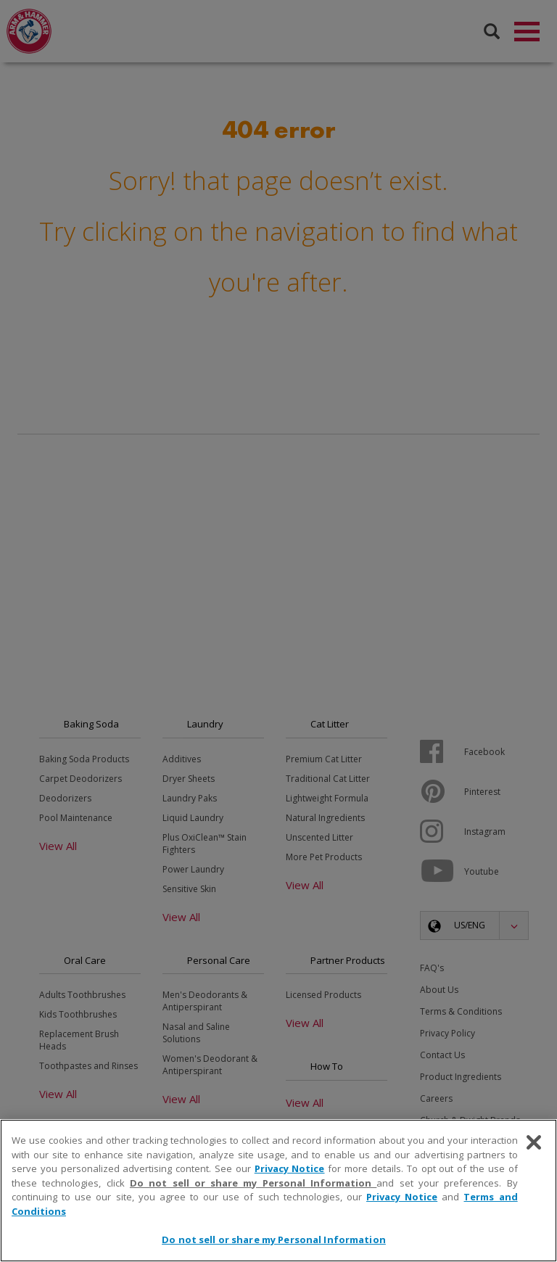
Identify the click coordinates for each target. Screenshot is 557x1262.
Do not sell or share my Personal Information (253, 1182)
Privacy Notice (290, 1168)
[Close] (534, 1142)
